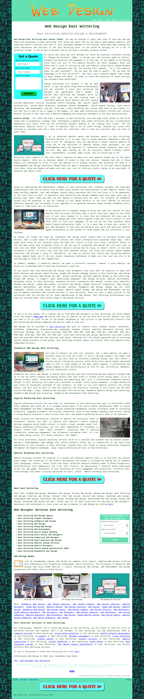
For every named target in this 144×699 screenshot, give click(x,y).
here (111, 504)
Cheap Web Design (35, 607)
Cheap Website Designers (27, 612)
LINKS (100, 20)
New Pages (23, 679)
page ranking (69, 150)
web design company (87, 195)
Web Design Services (100, 610)
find (22, 493)
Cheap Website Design (88, 615)
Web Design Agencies (59, 604)
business (91, 263)
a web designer (65, 631)
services (40, 103)
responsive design (96, 147)
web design (49, 340)
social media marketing (67, 633)
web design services (94, 279)
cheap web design (54, 290)
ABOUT (107, 20)
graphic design (45, 639)
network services (88, 639)
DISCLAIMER (125, 20)
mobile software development (115, 633)
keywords (112, 147)
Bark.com (38, 317)
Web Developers (121, 610)
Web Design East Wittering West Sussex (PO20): (39, 39)
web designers (58, 227)
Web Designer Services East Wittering (43, 509)
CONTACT (115, 20)
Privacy (128, 679)
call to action (99, 153)
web (54, 271)
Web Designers (49, 612)
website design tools (95, 145)
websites (102, 139)
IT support (40, 636)
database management (79, 636)
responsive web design (67, 237)
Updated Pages (33, 679)
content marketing (58, 642)
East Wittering (57, 327)
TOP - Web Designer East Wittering (32, 661)
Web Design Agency (56, 610)
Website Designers (35, 615)
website (120, 42)
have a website (53, 114)
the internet (92, 45)
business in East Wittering (70, 118)
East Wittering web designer (70, 95)
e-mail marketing (121, 636)
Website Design (21, 118)
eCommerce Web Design (33, 604)
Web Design (19, 327)
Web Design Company (83, 604)
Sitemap (15, 679)
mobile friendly (112, 150)
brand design (96, 642)
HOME (94, 20)
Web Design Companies (44, 618)
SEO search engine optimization (75, 644)
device (123, 243)
